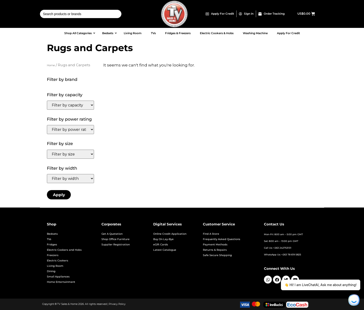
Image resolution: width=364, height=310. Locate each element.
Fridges (52, 244)
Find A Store (211, 233)
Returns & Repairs (215, 249)
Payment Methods (215, 244)
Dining (51, 271)
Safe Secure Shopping (217, 255)
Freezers (52, 255)
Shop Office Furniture (115, 239)
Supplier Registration (115, 244)
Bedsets (52, 233)
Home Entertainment (61, 282)
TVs (49, 239)
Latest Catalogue (164, 249)
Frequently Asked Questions (221, 239)
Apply (59, 194)
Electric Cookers (57, 260)
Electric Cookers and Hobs (64, 249)
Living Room (55, 265)
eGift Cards (160, 244)
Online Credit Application (169, 233)
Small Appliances (58, 276)
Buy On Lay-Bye (163, 239)
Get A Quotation (112, 233)
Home (51, 65)
